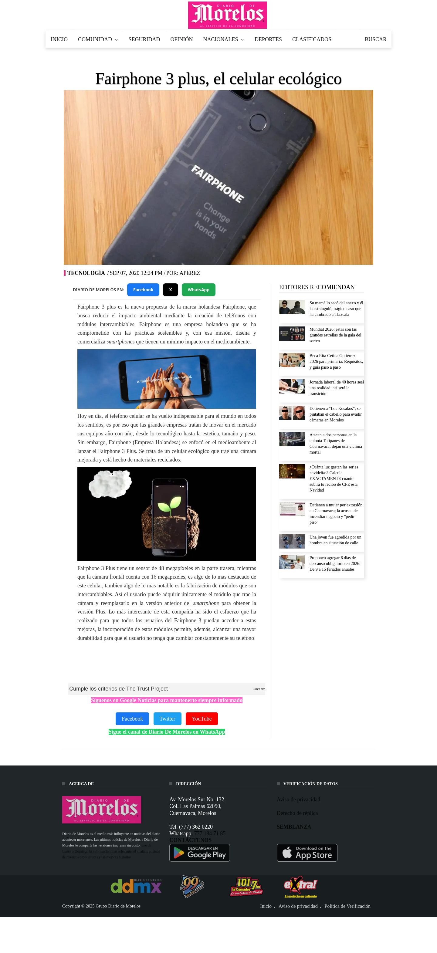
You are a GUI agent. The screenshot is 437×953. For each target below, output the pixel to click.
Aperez (189, 273)
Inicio (266, 906)
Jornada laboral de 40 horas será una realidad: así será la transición (337, 388)
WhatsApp (199, 289)
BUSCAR (376, 39)
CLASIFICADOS (311, 39)
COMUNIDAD (98, 39)
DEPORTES (268, 39)
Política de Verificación (347, 906)
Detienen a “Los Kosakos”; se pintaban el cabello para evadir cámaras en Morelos (336, 414)
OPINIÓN (182, 39)
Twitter (167, 719)
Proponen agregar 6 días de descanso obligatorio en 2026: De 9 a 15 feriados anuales (335, 564)
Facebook (143, 289)
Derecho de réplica (297, 813)
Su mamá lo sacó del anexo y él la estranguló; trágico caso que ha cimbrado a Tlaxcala (336, 309)
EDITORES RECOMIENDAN (317, 287)
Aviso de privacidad (298, 799)
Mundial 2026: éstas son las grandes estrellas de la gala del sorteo (335, 335)
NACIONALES (224, 39)
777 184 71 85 (210, 833)
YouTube (202, 719)
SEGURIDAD (144, 39)
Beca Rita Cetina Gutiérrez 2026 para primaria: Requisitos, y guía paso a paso (336, 361)
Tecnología (86, 273)
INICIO (59, 39)
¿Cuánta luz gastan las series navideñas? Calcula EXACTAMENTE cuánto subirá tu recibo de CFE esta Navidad (334, 478)
